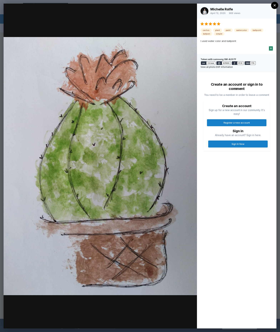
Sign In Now (238, 143)
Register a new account (237, 122)
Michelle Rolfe (221, 9)
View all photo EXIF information (217, 67)
